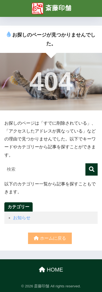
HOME (51, 270)
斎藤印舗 (51, 8)
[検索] (91, 169)
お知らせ (21, 217)
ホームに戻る (50, 238)
